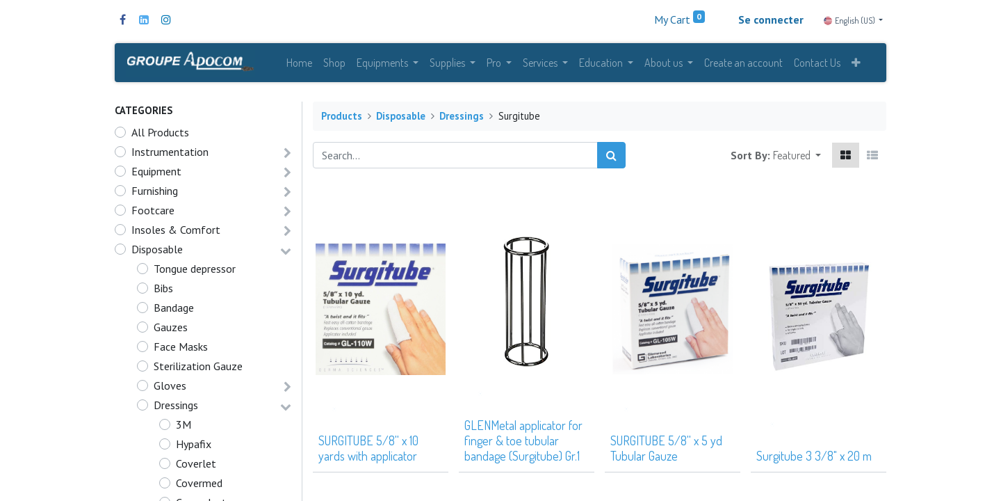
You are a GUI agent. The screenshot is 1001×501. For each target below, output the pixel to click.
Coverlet (196, 467)
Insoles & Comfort (175, 233)
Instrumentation (170, 155)
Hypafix (193, 447)
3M (183, 428)
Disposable (157, 253)
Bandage (174, 311)
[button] (856, 64)
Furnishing (154, 194)
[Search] (611, 158)
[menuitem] (299, 64)
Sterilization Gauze (198, 369)
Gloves (170, 389)
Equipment (156, 175)
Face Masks (181, 350)
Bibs (163, 292)
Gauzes (171, 330)
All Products (160, 136)
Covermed (199, 486)
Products (341, 119)
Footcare (152, 214)
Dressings (176, 408)
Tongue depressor (195, 272)
